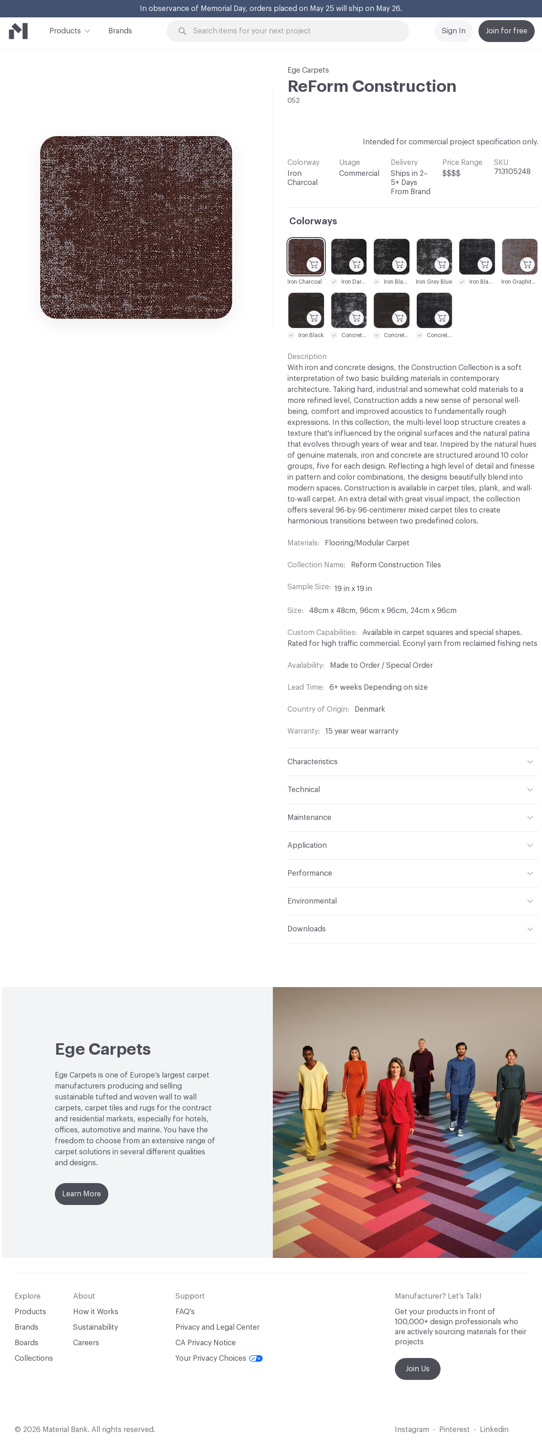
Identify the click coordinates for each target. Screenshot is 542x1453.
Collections (34, 1358)
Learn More (81, 1194)
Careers (86, 1343)
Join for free (506, 31)
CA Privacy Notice (205, 1343)
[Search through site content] (293, 31)
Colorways (313, 221)
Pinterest (454, 1429)
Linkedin (494, 1429)
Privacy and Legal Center (217, 1327)
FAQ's (185, 1312)
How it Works (95, 1312)
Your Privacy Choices (219, 1358)
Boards (26, 1343)
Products (65, 30)
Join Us (418, 1369)
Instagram (412, 1429)
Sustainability (95, 1327)
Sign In (454, 31)
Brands (120, 31)
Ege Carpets (308, 70)
